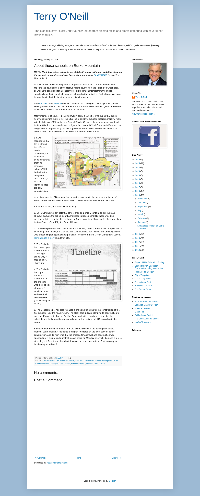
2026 (137, 159)
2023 (137, 171)
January (141, 222)
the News (44, 103)
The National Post (143, 282)
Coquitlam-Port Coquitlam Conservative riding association (149, 267)
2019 (137, 179)
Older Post (116, 458)
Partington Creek (57, 364)
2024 (137, 167)
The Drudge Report (143, 289)
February (142, 218)
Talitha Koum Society (144, 272)
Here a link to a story (44, 238)
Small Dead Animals (144, 285)
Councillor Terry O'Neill (84, 361)
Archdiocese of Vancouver (146, 301)
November (143, 198)
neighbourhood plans (103, 361)
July (140, 210)
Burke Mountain (48, 361)
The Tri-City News (143, 278)
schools (89, 364)
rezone (67, 364)
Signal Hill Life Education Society (149, 262)
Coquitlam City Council (65, 361)
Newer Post (40, 458)
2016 (137, 191)
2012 (137, 242)
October (141, 202)
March (141, 214)
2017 (137, 187)
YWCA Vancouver (143, 322)
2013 (137, 238)
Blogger (112, 481)
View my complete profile (143, 114)
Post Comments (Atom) (57, 463)
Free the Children (142, 308)
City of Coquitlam (142, 275)
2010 (137, 250)
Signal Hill (139, 312)
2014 (137, 234)
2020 (137, 175)
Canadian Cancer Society (146, 305)
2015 (137, 195)
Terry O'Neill (61, 16)
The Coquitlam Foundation (147, 319)
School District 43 (78, 364)
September (143, 206)
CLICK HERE (100, 75)
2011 (137, 246)
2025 (137, 163)
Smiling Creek (99, 364)
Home (78, 458)
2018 (137, 183)
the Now (58, 103)
